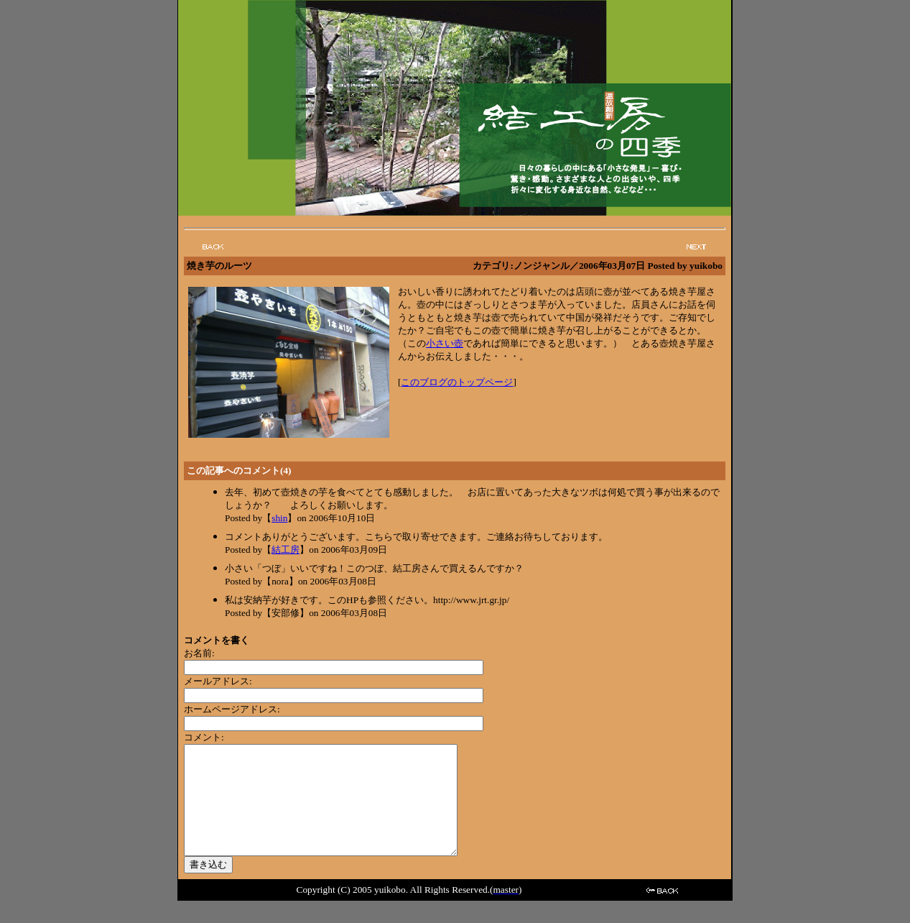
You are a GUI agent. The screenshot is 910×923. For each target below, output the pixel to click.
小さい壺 (444, 343)
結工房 (285, 549)
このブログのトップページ (457, 382)
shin (279, 518)
